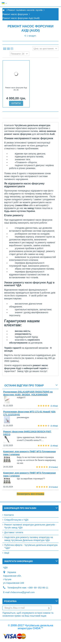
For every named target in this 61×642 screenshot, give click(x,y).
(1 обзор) (54, 406)
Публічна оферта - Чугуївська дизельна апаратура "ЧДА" (31, 546)
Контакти (9, 515)
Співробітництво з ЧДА (16, 519)
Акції (6, 553)
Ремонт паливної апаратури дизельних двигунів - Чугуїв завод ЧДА (30, 526)
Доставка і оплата (13, 532)
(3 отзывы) (53, 467)
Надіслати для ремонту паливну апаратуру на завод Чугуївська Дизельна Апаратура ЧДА (28, 538)
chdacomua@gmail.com (22, 592)
